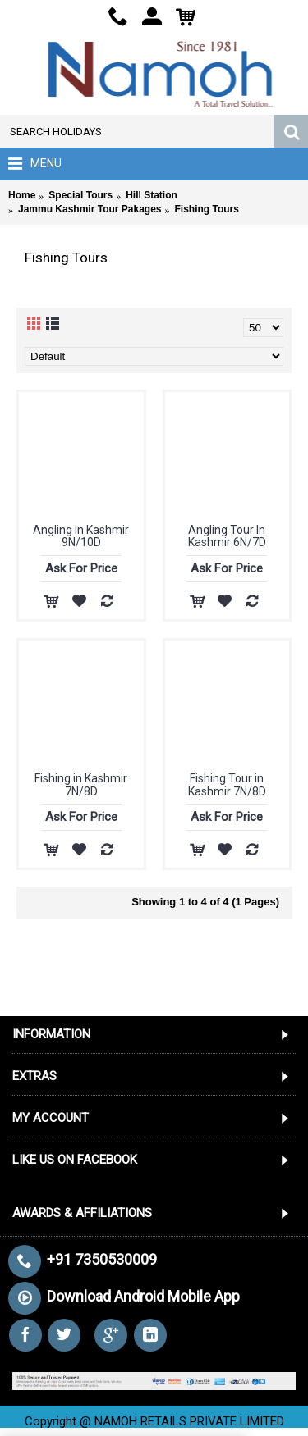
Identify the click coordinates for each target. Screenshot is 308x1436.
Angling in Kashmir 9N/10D (81, 536)
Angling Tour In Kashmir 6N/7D (227, 536)
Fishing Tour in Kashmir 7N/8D (227, 784)
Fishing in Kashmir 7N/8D (80, 784)
